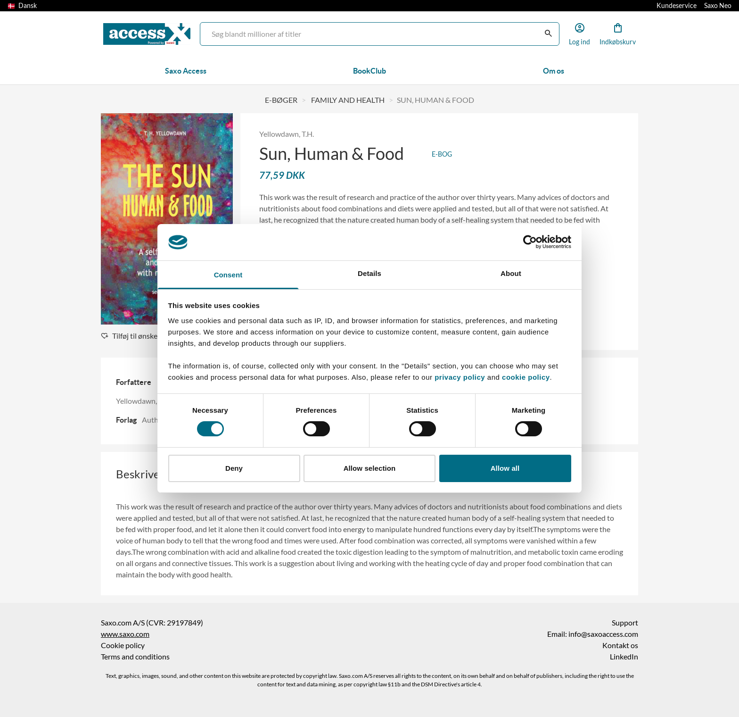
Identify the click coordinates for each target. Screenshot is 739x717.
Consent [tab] (228, 275)
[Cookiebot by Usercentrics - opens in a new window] (530, 242)
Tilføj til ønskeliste (136, 336)
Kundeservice (677, 5)
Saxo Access (185, 71)
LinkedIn (624, 656)
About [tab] (511, 273)
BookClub (369, 71)
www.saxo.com (125, 634)
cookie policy (525, 377)
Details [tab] (369, 273)
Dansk (22, 5)
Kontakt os (620, 645)
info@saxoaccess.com (603, 634)
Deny (234, 468)
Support (625, 622)
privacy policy (460, 377)
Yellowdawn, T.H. (286, 134)
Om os (553, 71)
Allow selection (370, 468)
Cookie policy (123, 645)
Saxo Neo (717, 5)
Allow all (505, 468)
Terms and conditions (135, 656)
